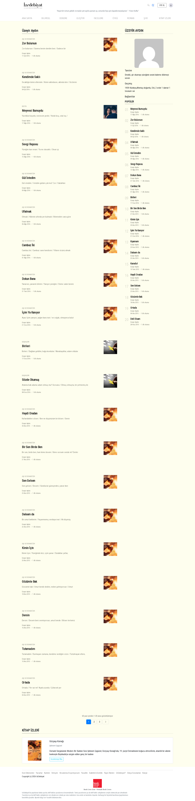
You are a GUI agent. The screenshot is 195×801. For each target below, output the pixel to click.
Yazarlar (39, 773)
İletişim (55, 773)
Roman (130, 18)
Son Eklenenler (28, 773)
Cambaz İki (28, 245)
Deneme (63, 18)
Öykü (115, 18)
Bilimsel (45, 18)
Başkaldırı (25, 342)
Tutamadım (28, 649)
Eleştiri (81, 18)
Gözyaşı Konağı (56, 741)
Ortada (26, 682)
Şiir (146, 18)
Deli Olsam (135, 319)
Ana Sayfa (27, 18)
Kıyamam (134, 241)
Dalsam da (28, 514)
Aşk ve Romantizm (28, 39)
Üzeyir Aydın (26, 53)
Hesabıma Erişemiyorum (70, 773)
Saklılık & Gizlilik (96, 773)
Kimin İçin (28, 548)
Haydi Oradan (29, 413)
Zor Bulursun (29, 43)
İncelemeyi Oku (56, 759)
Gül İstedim (28, 178)
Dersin (26, 615)
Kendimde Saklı (31, 77)
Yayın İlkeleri (109, 773)
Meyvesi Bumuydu (32, 110)
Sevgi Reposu (30, 144)
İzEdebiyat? (121, 773)
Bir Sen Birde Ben (32, 447)
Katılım (47, 773)
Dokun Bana (28, 279)
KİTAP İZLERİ (165, 18)
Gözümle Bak (29, 581)
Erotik (24, 106)
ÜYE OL (162, 5)
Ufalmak (26, 211)
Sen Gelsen (28, 480)
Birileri (26, 346)
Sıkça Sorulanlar (134, 773)
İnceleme (98, 18)
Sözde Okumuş (30, 379)
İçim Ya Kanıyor (31, 312)
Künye (144, 773)
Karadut (134, 263)
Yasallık (84, 773)
